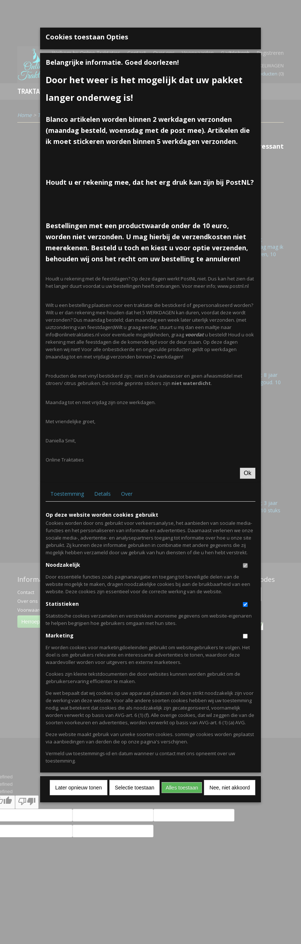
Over (126, 493)
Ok (247, 473)
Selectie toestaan (134, 788)
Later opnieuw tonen (78, 788)
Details (102, 493)
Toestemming (67, 493)
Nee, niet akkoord (229, 788)
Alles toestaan (182, 788)
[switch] (245, 565)
